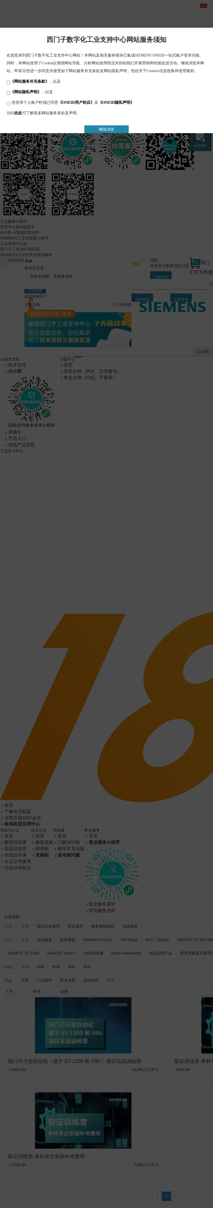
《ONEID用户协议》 (76, 102)
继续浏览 (106, 129)
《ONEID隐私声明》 (116, 102)
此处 (18, 113)
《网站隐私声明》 (25, 92)
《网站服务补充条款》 (29, 81)
